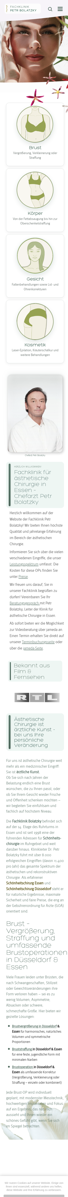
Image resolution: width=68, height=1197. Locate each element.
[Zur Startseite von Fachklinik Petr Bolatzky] (23, 9)
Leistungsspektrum (24, 564)
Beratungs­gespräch (25, 603)
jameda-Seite (33, 648)
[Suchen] (50, 9)
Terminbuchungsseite (38, 642)
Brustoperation (23, 1067)
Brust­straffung (22, 1049)
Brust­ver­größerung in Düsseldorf (34, 1026)
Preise (23, 577)
